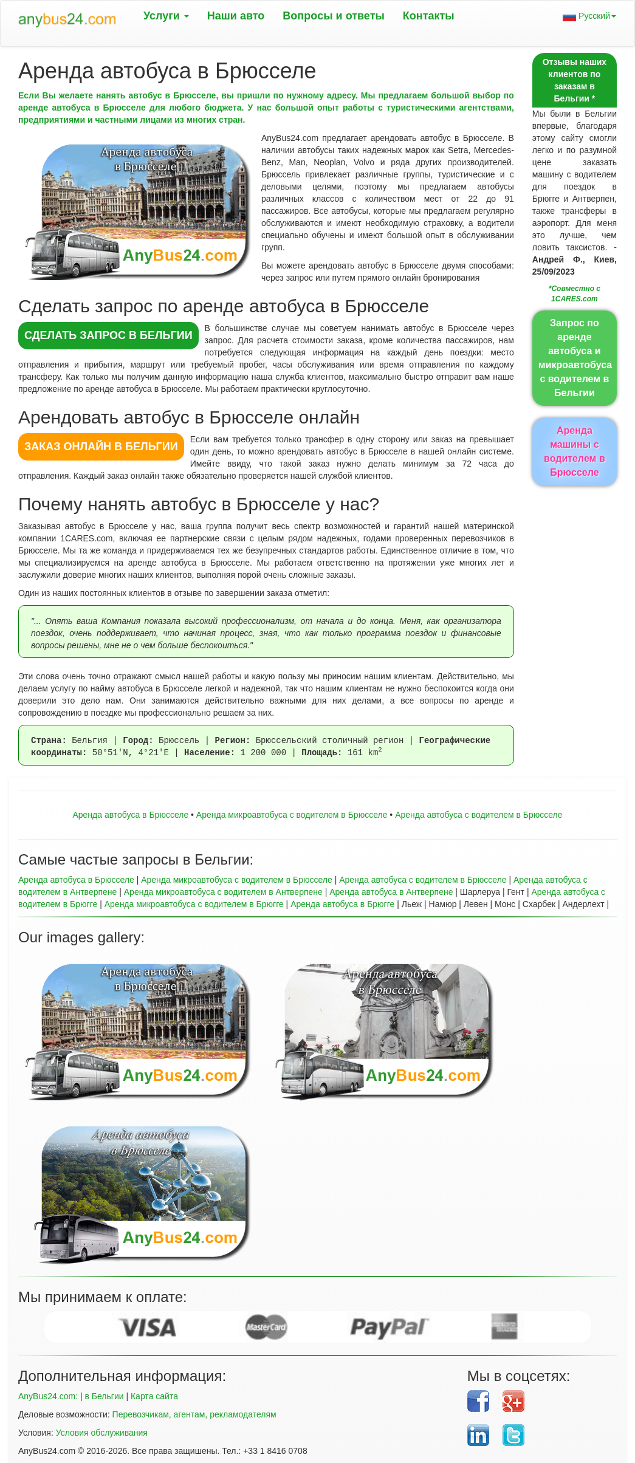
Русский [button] (589, 16)
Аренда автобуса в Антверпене (391, 892)
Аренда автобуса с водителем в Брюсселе (478, 815)
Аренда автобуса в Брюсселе (130, 815)
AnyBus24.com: (48, 1396)
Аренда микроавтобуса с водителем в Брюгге (194, 904)
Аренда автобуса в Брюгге (342, 904)
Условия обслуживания (102, 1432)
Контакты (429, 16)
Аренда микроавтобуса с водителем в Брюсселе (236, 880)
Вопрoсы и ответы (333, 16)
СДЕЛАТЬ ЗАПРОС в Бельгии (108, 335)
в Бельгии (103, 1396)
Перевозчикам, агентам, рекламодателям (194, 1414)
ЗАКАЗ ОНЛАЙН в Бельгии (101, 446)
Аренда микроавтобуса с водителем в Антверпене (223, 892)
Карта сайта (154, 1396)
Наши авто (236, 16)
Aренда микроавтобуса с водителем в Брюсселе (292, 815)
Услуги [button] (166, 16)
